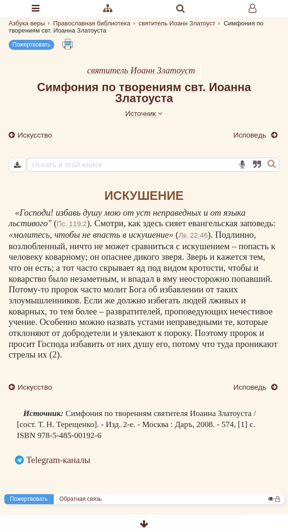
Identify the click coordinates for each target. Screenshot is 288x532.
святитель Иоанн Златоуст (141, 70)
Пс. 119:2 (72, 224)
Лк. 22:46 (193, 235)
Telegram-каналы (58, 460)
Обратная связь (81, 499)
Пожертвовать (31, 44)
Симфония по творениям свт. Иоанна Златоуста (144, 92)
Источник (144, 113)
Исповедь (250, 135)
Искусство (34, 135)
